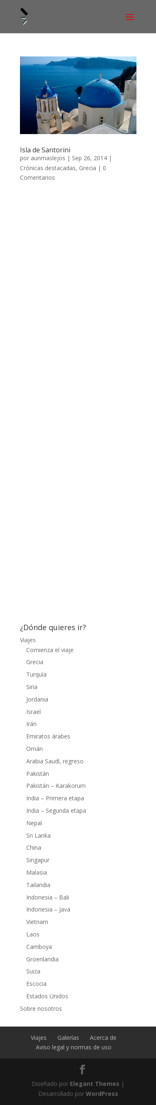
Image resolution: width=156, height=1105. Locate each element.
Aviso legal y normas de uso (73, 1047)
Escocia (36, 984)
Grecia (87, 168)
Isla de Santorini (45, 149)
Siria (31, 687)
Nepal (34, 823)
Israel (33, 712)
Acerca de (103, 1037)
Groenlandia (42, 959)
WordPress (102, 1094)
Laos (33, 934)
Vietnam (37, 922)
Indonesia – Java (48, 909)
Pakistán (37, 773)
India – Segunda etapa (56, 810)
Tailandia (38, 885)
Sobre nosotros (41, 1008)
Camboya (39, 947)
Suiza (33, 971)
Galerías (68, 1037)
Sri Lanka (38, 835)
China (33, 847)
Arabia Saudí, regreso (55, 761)
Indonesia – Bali (47, 897)
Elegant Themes (94, 1084)
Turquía (36, 674)
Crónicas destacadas (48, 168)
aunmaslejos (48, 158)
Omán (34, 749)
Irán (31, 724)
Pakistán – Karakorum (56, 786)
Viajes (28, 640)
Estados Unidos (47, 996)
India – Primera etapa (55, 798)
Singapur (38, 860)
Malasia (36, 872)
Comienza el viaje (50, 650)
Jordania (37, 699)
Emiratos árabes (48, 736)
